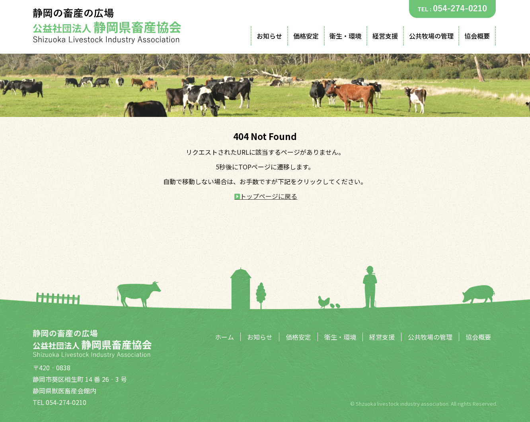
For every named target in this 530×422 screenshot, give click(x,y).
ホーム (224, 337)
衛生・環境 (345, 36)
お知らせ (269, 36)
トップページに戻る (268, 196)
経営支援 (385, 36)
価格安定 (306, 36)
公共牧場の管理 (431, 36)
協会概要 (477, 36)
